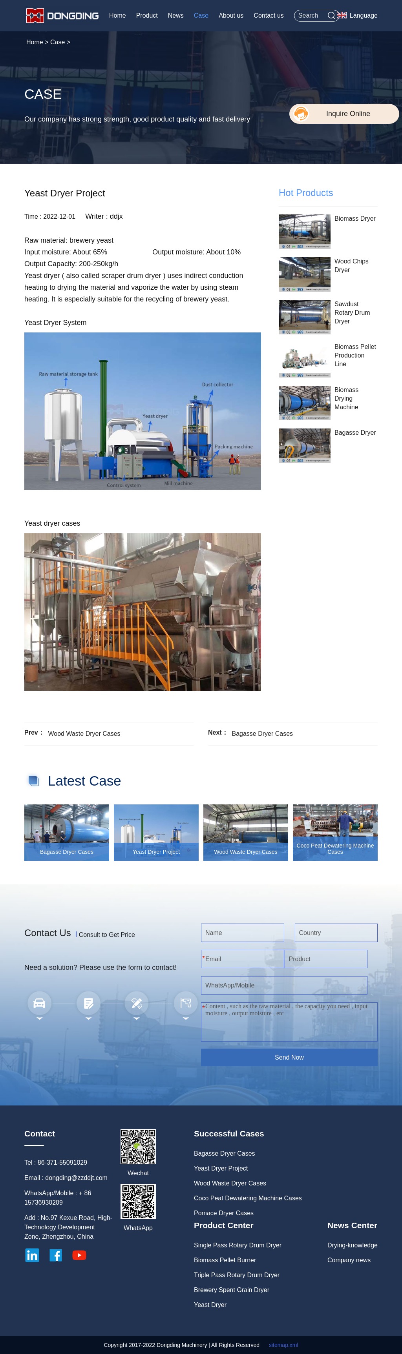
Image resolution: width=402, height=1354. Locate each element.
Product (147, 15)
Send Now (289, 1057)
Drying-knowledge (352, 1245)
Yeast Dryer (210, 1304)
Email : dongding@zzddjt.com (66, 1177)
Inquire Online (348, 114)
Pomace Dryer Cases (224, 1213)
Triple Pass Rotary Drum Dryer (237, 1275)
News (176, 15)
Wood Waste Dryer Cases (84, 733)
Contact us (268, 15)
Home (117, 15)
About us (231, 15)
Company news (349, 1260)
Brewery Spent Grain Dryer (231, 1290)
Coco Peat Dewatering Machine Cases (248, 1198)
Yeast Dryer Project (221, 1168)
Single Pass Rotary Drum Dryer (237, 1245)
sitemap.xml (283, 1345)
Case (201, 15)
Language (364, 15)
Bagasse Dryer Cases (262, 733)
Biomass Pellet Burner (225, 1260)
